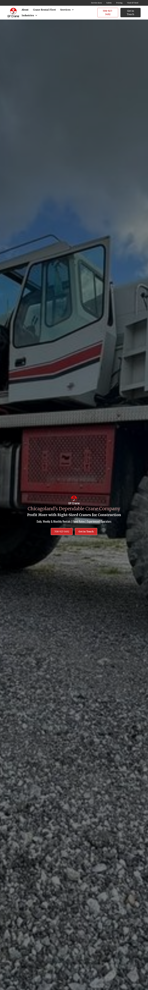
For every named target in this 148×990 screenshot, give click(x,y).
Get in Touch (130, 12)
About (25, 9)
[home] (13, 12)
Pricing (119, 3)
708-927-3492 (108, 12)
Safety (109, 3)
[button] (67, 10)
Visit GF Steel (132, 3)
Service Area (96, 3)
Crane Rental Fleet (44, 9)
